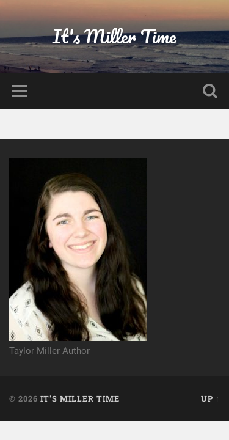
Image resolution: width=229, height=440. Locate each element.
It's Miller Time (114, 36)
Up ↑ (210, 398)
